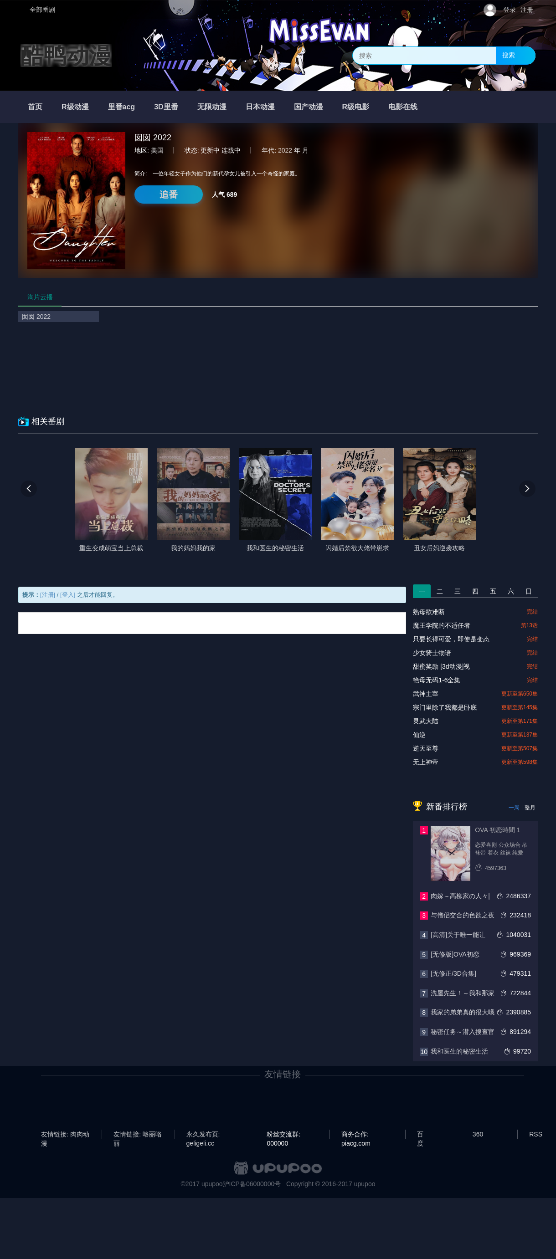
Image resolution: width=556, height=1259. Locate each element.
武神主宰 (425, 693)
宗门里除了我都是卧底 (445, 707)
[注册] (47, 594)
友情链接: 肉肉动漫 (65, 1135)
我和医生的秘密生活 (459, 1051)
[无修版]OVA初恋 (455, 954)
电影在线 (402, 107)
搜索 (508, 55)
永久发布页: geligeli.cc (203, 1135)
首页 (35, 107)
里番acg (121, 107)
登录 (509, 9)
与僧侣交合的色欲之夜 (462, 915)
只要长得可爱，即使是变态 (451, 639)
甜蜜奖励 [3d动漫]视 (441, 666)
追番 (169, 194)
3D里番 (166, 107)
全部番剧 (42, 9)
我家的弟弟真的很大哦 (462, 1012)
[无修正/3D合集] (453, 973)
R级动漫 (75, 107)
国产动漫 (308, 107)
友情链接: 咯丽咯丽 (137, 1135)
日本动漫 (260, 107)
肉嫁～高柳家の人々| (460, 896)
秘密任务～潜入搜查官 (462, 1031)
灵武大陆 (425, 721)
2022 (285, 150)
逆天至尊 (425, 748)
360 (478, 1134)
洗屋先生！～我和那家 (462, 993)
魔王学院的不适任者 (441, 625)
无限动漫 (212, 107)
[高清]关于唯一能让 (458, 934)
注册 (526, 9)
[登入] (67, 594)
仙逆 (419, 734)
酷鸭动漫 (66, 55)
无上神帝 (425, 762)
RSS (535, 1134)
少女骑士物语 (432, 652)
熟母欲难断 (429, 611)
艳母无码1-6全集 (436, 680)
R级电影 (356, 107)
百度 (420, 1135)
